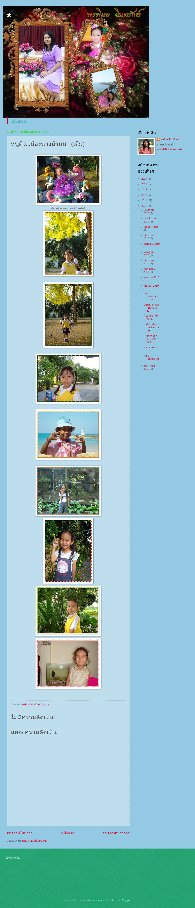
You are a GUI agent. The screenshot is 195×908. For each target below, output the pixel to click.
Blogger (125, 900)
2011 (144, 200)
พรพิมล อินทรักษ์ (170, 139)
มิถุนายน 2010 (148, 262)
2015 (144, 184)
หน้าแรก (19, 121)
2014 (144, 189)
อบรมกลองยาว (150, 349)
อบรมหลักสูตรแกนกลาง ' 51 (151, 307)
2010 (144, 205)
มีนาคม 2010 (151, 285)
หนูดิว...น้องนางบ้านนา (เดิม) (151, 327)
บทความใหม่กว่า (19, 833)
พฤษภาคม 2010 (149, 270)
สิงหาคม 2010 (152, 243)
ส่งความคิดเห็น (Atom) (34, 840)
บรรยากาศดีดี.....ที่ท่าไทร (150, 339)
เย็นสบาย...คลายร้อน (152, 296)
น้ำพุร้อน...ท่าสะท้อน (151, 318)
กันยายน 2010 (148, 237)
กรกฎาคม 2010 (149, 254)
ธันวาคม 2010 (148, 211)
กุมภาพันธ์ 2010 (149, 367)
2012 (144, 194)
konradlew (98, 900)
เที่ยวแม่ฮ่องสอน (151, 357)
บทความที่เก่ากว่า (116, 833)
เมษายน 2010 (151, 277)
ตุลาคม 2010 (151, 227)
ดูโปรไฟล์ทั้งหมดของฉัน (170, 149)
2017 (144, 178)
